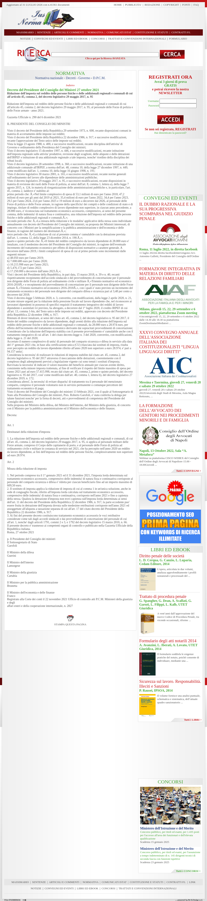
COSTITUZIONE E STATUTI (146, 882)
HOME (118, 4)
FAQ (196, 4)
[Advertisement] (140, 18)
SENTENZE (39, 882)
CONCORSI (98, 38)
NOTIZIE (25, 38)
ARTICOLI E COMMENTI (64, 882)
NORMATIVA (90, 882)
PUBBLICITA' (133, 4)
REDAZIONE (152, 4)
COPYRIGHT (171, 4)
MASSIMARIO (20, 882)
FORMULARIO (178, 38)
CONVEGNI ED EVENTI (48, 38)
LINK (192, 882)
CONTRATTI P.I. (176, 882)
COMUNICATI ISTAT (114, 882)
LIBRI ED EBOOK (77, 38)
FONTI (186, 4)
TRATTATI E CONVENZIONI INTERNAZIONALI (137, 38)
